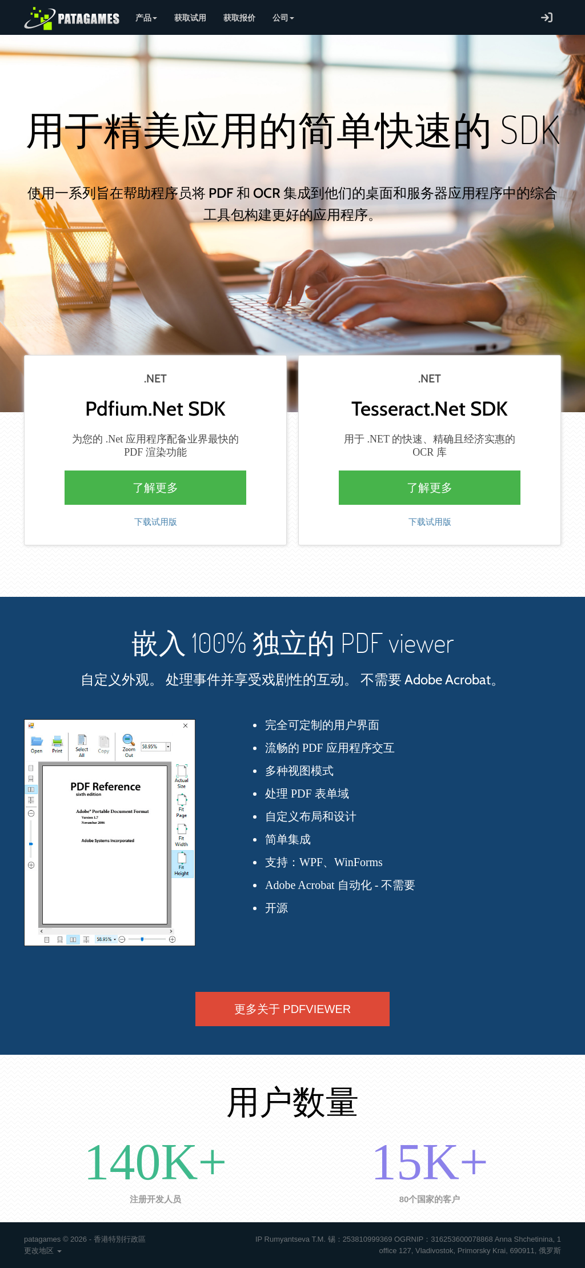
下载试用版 (155, 522)
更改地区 (43, 1250)
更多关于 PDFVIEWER (292, 1009)
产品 (146, 17)
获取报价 (239, 17)
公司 (283, 17)
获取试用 (190, 17)
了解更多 (155, 488)
